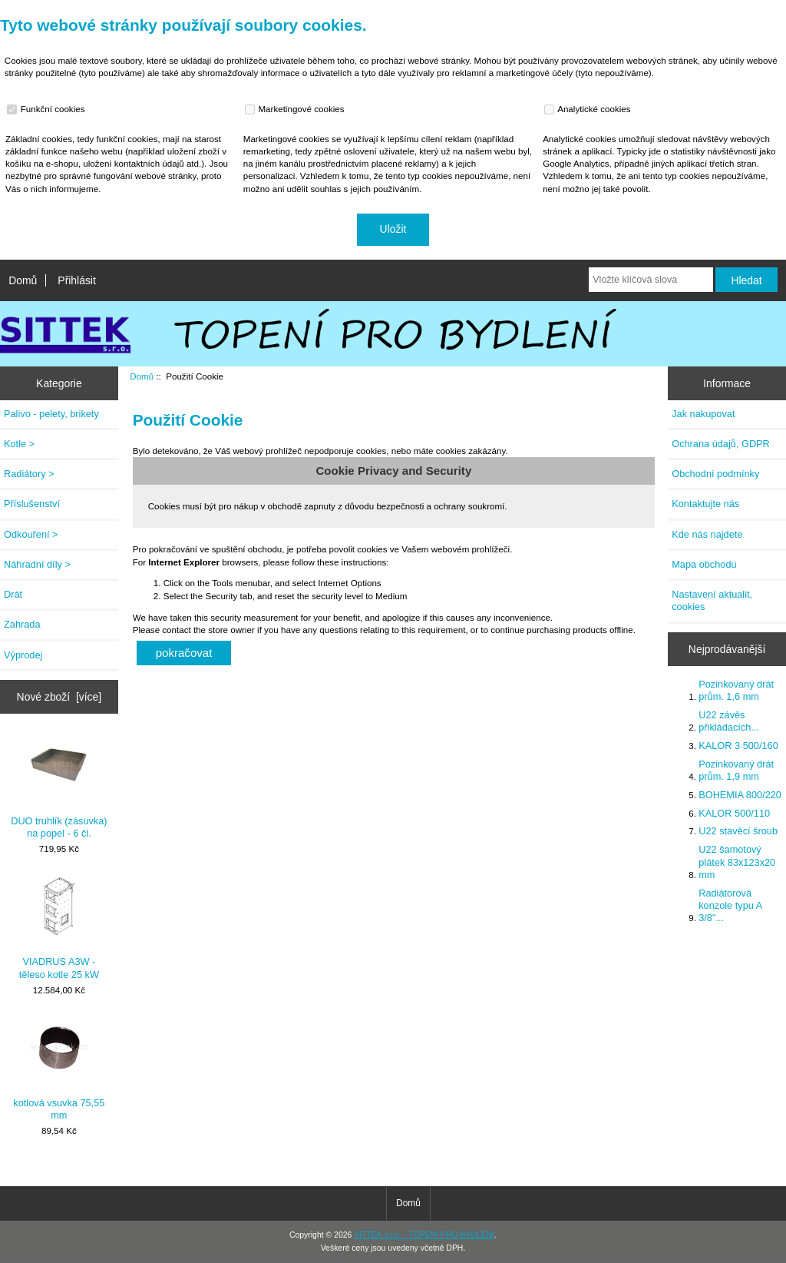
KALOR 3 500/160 (738, 745)
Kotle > (19, 443)
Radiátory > (29, 473)
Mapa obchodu (704, 564)
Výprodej (23, 655)
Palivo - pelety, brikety (51, 413)
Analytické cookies (589, 109)
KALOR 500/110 (734, 813)
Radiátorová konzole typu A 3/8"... (729, 905)
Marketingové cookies (296, 109)
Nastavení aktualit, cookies (712, 600)
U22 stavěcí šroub (738, 831)
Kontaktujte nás (705, 503)
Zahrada (22, 624)
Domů (22, 280)
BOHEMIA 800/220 (739, 795)
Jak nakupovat (703, 413)
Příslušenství (32, 503)
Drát (13, 594)
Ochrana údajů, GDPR (721, 443)
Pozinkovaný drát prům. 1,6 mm (736, 690)
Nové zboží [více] (59, 697)
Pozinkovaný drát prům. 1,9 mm (736, 770)
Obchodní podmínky (715, 473)
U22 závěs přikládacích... (728, 721)
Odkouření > (31, 534)
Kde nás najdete (707, 534)
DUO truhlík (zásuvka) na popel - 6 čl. (59, 786)
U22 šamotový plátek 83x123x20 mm (736, 862)
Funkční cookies (47, 109)
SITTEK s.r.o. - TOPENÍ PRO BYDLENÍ (424, 1235)
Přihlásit (76, 280)
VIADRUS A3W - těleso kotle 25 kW (59, 928)
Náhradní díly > (37, 564)
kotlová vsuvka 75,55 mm (58, 1069)
